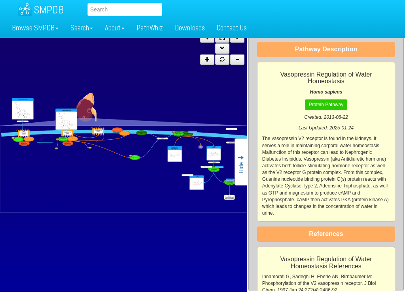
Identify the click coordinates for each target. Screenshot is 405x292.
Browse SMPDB (35, 28)
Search (81, 28)
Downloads (190, 28)
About (115, 28)
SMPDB (49, 10)
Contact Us (232, 28)
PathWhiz (149, 28)
